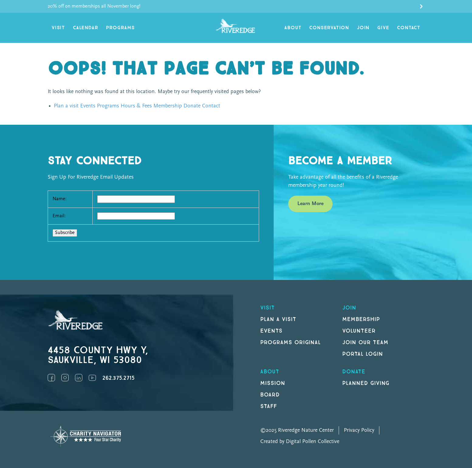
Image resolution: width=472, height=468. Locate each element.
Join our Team (365, 342)
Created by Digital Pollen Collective (299, 442)
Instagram (65, 377)
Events (87, 106)
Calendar (85, 28)
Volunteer (359, 330)
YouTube (92, 377)
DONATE (353, 371)
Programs (120, 28)
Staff (268, 406)
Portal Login (362, 354)
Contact (408, 28)
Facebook (51, 377)
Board (270, 394)
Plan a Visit (278, 319)
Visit (58, 28)
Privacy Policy (359, 430)
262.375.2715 (118, 378)
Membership (167, 106)
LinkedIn (78, 377)
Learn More (310, 204)
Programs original (290, 342)
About (292, 28)
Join (363, 28)
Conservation (329, 28)
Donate (191, 106)
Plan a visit (66, 106)
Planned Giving (365, 383)
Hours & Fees (136, 106)
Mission (272, 383)
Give (383, 28)
